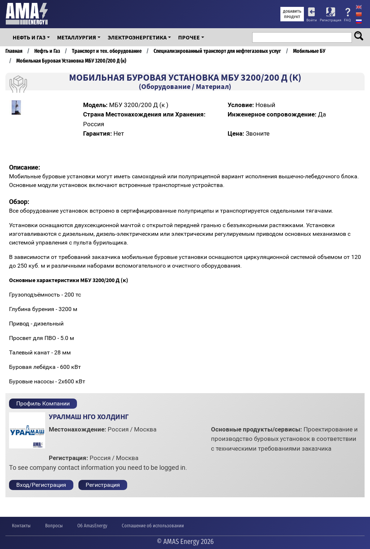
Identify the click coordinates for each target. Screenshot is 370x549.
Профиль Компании (43, 403)
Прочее (189, 37)
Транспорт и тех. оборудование (107, 51)
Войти (311, 20)
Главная (13, 51)
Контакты (21, 526)
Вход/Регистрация (41, 484)
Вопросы (54, 526)
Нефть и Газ (29, 37)
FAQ (347, 20)
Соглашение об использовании (153, 526)
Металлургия (76, 37)
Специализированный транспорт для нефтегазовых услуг (217, 51)
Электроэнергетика (137, 37)
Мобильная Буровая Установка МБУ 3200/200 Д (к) (71, 61)
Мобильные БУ (309, 51)
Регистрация (330, 20)
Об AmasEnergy (92, 526)
